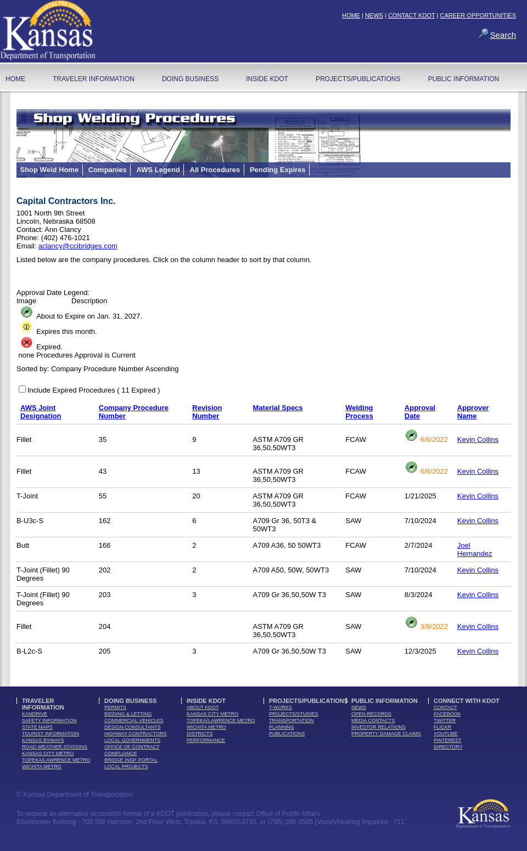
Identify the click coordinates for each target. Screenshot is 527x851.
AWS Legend (158, 170)
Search (503, 34)
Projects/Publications (358, 79)
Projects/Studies (293, 714)
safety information (49, 720)
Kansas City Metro (48, 753)
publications (287, 733)
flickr (442, 727)
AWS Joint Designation (40, 412)
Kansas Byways (43, 740)
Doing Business (190, 79)
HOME (351, 15)
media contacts (373, 720)
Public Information (463, 79)
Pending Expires (278, 170)
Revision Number (207, 412)
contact (445, 707)
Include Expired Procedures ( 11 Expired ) (93, 390)
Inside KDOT (267, 79)
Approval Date (420, 412)
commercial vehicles (134, 720)
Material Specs (278, 408)
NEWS (374, 15)
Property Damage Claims (386, 733)
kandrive (34, 714)
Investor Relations (378, 727)
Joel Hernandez (474, 549)
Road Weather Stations (54, 747)
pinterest (448, 740)
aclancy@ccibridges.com (77, 246)
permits (115, 707)
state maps (37, 727)
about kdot (202, 707)
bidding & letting (128, 714)
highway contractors (135, 733)
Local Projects (126, 766)
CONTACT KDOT (411, 15)
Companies (107, 170)
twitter (445, 720)
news (358, 707)
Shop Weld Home (49, 170)
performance (206, 740)
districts (200, 733)
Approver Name (473, 412)
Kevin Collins (477, 439)
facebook (447, 714)
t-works (280, 707)
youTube (446, 733)
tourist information (50, 733)
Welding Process (359, 412)
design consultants (132, 727)
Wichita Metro (41, 766)
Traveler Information (93, 79)
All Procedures (215, 170)
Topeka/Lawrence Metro (56, 760)
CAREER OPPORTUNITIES (478, 15)
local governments (132, 740)
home (15, 79)
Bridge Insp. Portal (131, 760)
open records (371, 714)
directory (448, 747)
